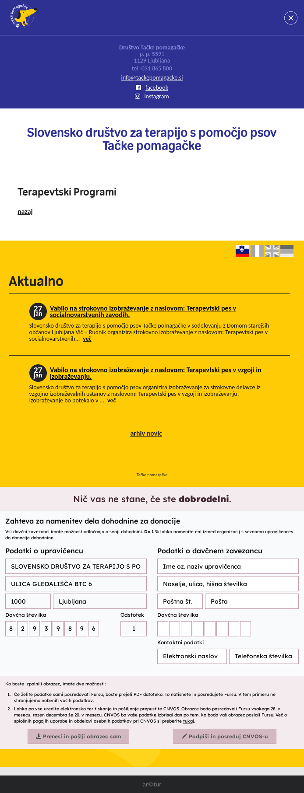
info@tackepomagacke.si (152, 77)
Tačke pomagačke (152, 475)
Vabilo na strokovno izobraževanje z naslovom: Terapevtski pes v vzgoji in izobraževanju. (156, 373)
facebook (152, 87)
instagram (152, 96)
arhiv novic (146, 433)
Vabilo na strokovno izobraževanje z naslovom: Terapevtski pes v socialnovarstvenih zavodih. (143, 311)
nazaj (25, 211)
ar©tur (151, 784)
